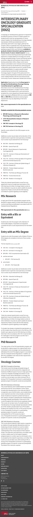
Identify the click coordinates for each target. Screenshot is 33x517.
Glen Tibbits (4, 470)
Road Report (4, 492)
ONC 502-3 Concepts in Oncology (10, 366)
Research (3, 462)
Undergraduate (4, 457)
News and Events (5, 466)
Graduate (23, 11)
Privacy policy (11, 509)
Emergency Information (6, 496)
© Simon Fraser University (19, 509)
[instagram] (3, 481)
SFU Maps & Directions (6, 488)
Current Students (4, 12)
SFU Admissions (4, 490)
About (2, 455)
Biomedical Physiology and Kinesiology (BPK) (14, 6)
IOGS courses (14, 244)
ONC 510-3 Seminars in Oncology (10, 385)
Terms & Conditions (4, 509)
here (6, 132)
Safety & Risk (4, 485)
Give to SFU (3, 494)
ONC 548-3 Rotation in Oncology (10, 421)
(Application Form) (13, 82)
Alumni (2, 464)
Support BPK (4, 468)
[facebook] (1, 481)
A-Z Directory (4, 498)
